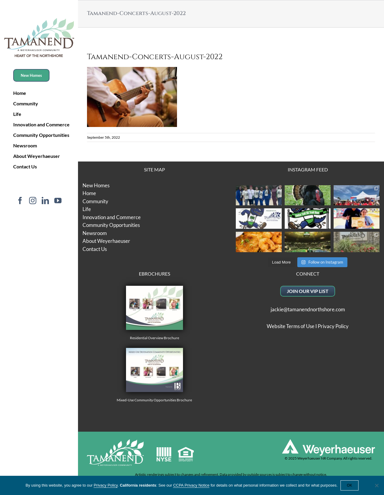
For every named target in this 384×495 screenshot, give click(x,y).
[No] (377, 485)
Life (86, 209)
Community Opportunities (111, 225)
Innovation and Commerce (111, 217)
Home (89, 193)
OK (349, 485)
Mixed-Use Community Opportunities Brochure (154, 375)
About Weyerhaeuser (106, 241)
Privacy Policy (333, 326)
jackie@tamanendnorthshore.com (308, 309)
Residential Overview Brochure (154, 313)
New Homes (96, 185)
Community (95, 201)
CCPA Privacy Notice (191, 485)
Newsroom (94, 233)
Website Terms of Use (290, 326)
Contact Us (94, 249)
